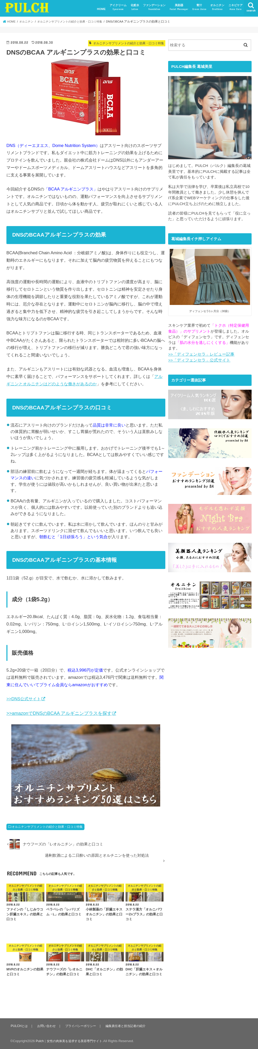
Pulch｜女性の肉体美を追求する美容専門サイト (72, 1041)
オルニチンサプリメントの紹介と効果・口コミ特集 (47, 827)
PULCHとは (19, 1026)
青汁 (199, 7)
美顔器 (179, 7)
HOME (101, 8)
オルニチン (217, 7)
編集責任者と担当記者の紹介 (129, 1026)
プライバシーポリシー (82, 1026)
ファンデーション (154, 7)
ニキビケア (235, 7)
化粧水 (135, 7)
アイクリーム (118, 7)
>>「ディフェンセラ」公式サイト (197, 360)
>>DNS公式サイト (23, 698)
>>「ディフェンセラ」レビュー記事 (199, 354)
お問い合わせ (47, 1026)
